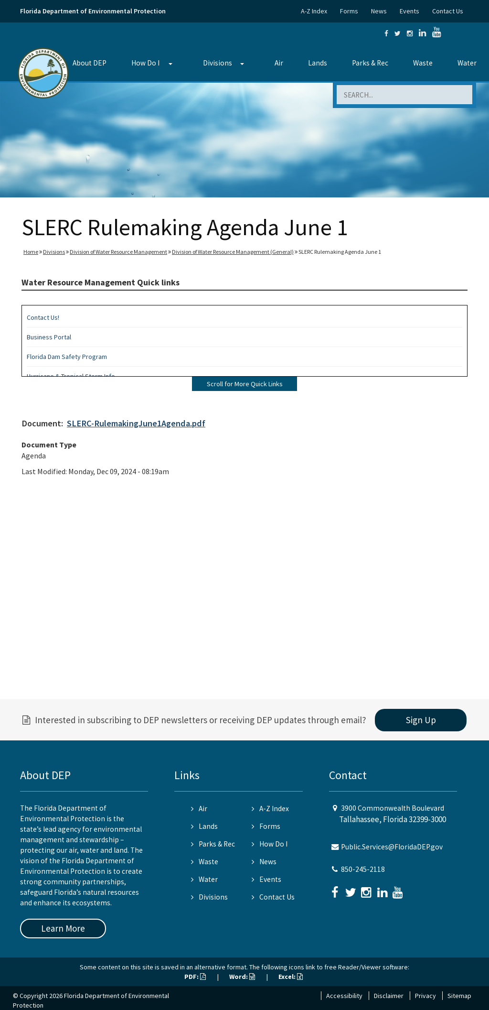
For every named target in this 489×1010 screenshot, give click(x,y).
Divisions (217, 62)
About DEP (89, 62)
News (379, 11)
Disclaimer (389, 995)
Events (409, 11)
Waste (423, 62)
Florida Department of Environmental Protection (93, 11)
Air (279, 62)
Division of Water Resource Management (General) (233, 251)
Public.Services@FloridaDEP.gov (392, 846)
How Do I (145, 62)
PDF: (195, 976)
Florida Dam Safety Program (67, 356)
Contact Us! (43, 317)
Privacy (425, 995)
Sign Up (421, 720)
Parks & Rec (370, 62)
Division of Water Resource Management (118, 251)
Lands (317, 62)
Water (467, 62)
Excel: (290, 976)
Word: (242, 976)
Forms (349, 11)
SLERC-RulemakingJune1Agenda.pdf (136, 423)
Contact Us (447, 11)
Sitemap (459, 995)
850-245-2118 (363, 869)
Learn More (63, 928)
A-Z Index (314, 11)
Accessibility (344, 995)
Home (30, 251)
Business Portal (49, 337)
